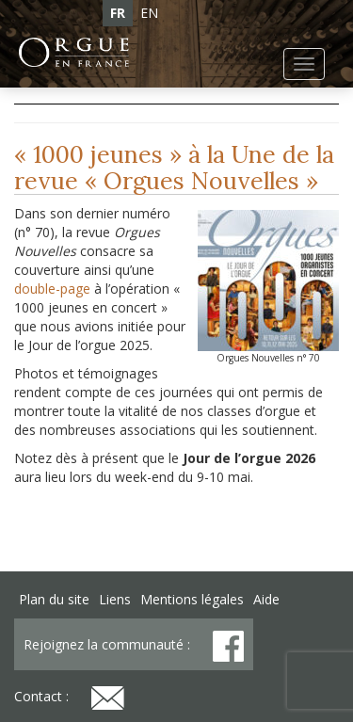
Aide (266, 599)
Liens (115, 599)
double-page (52, 288)
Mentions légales (192, 599)
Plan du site (54, 599)
